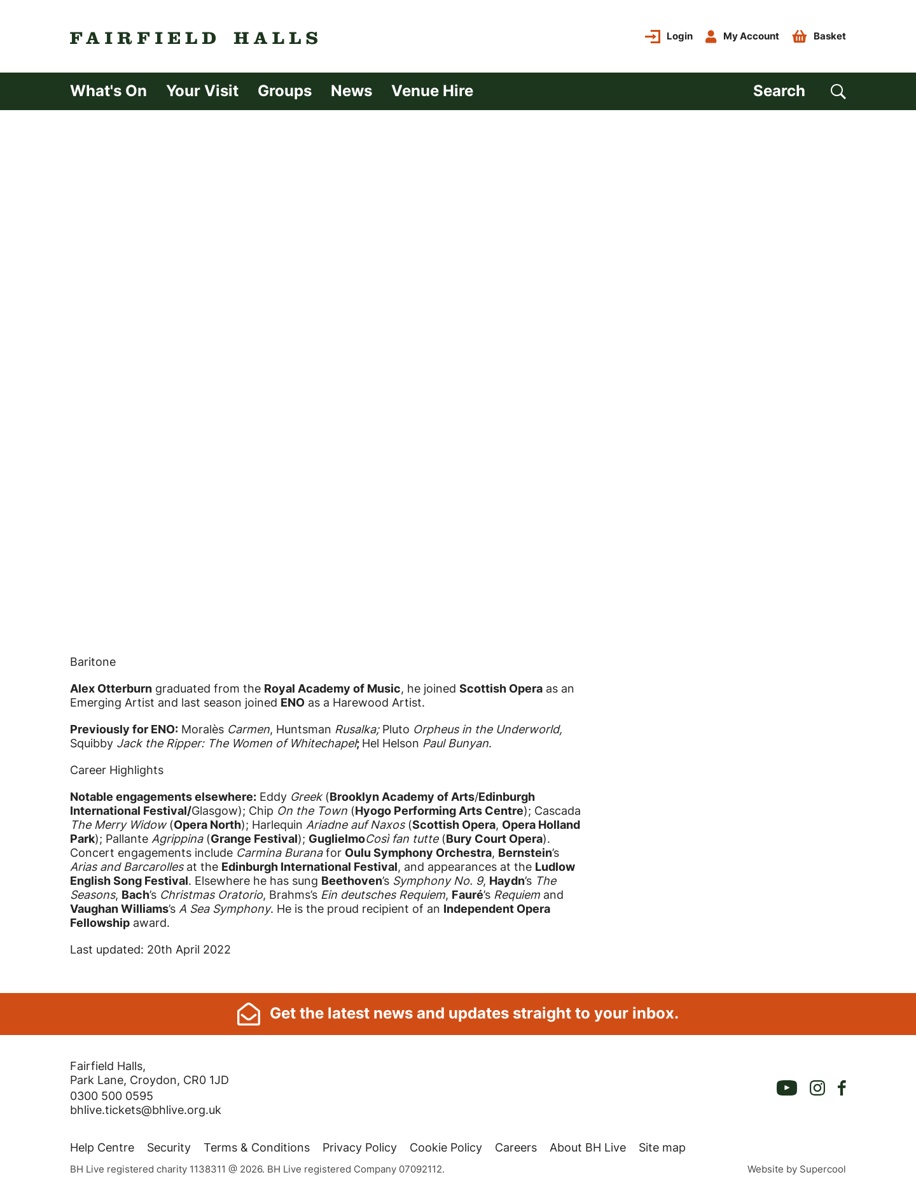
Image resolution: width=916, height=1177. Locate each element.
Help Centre (102, 1142)
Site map (662, 1142)
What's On (108, 90)
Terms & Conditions (257, 1142)
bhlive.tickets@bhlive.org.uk (145, 1104)
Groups (285, 90)
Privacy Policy (360, 1142)
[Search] (799, 91)
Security (169, 1142)
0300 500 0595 (111, 1090)
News (351, 90)
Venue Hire (432, 90)
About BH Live (588, 1142)
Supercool (823, 1164)
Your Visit (202, 90)
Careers (516, 1142)
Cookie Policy (446, 1142)
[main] (458, 549)
